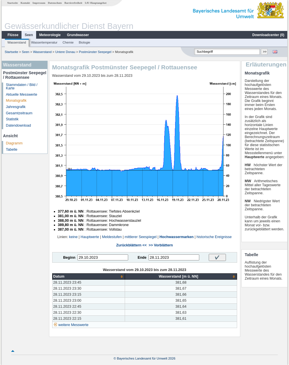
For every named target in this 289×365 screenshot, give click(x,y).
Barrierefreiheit (73, 2)
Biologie (84, 42)
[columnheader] (88, 277)
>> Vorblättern (161, 245)
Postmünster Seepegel (95, 52)
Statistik (12, 119)
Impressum (39, 2)
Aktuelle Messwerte (21, 95)
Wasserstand (16, 42)
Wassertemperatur (44, 42)
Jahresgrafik (16, 107)
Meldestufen (112, 237)
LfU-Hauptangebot (95, 2)
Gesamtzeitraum (19, 113)
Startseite (12, 2)
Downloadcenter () (268, 35)
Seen (29, 35)
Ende (142, 258)
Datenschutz (55, 2)
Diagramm (14, 143)
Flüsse (12, 35)
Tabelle (11, 150)
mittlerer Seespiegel (141, 237)
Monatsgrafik (16, 101)
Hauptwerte (90, 237)
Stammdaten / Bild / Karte (22, 87)
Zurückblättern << (131, 245)
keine (73, 237)
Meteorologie (50, 35)
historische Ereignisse (214, 237)
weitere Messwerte (73, 325)
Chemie (68, 42)
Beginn (69, 258)
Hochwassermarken (176, 237)
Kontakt (25, 2)
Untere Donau (65, 52)
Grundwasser (78, 35)
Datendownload (18, 125)
